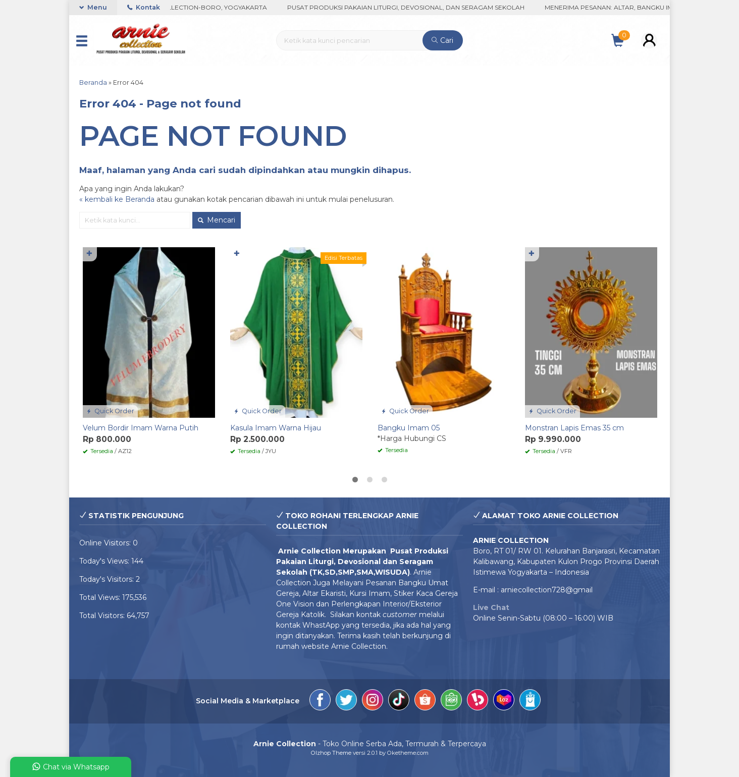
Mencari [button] (216, 220)
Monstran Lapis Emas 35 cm (574, 427)
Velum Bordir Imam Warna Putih (140, 427)
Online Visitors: (106, 542)
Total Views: (100, 597)
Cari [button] (442, 40)
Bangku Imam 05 (409, 427)
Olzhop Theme (331, 752)
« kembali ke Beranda (116, 199)
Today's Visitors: (107, 579)
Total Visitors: (103, 615)
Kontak (143, 7)
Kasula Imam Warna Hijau (275, 427)
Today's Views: (105, 561)
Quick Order (110, 411)
